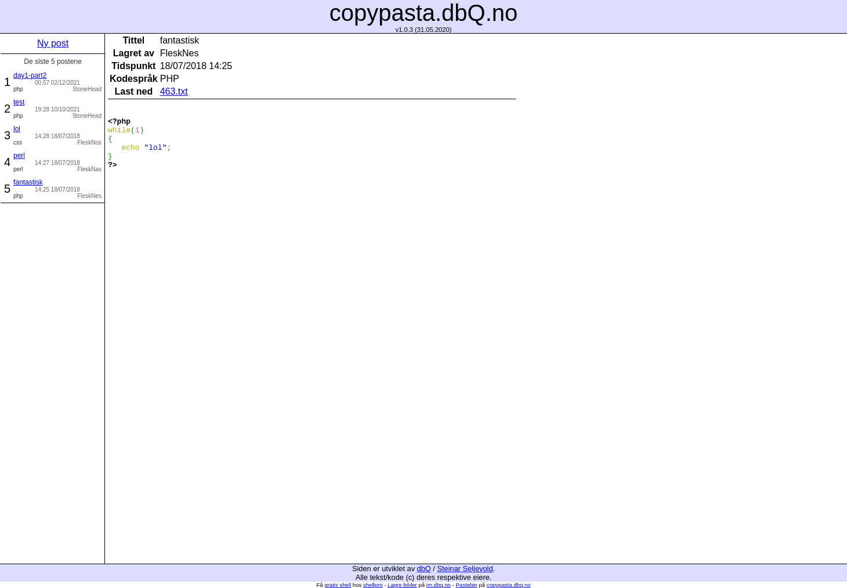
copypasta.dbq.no (509, 585)
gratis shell (337, 585)
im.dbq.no (438, 585)
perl (19, 155)
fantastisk (28, 182)
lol (16, 129)
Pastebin (466, 585)
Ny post (52, 43)
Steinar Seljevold (465, 568)
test (18, 102)
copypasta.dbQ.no (424, 13)
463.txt (174, 91)
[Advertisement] (52, 382)
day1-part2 (29, 75)
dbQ (424, 568)
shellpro (373, 585)
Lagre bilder (402, 585)
